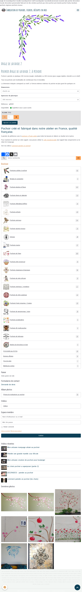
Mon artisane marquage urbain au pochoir (24, 447)
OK (78, 158)
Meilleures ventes (41, 366)
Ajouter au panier (9, 123)
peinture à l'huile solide (29, 136)
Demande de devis (8, 384)
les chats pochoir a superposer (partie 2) (23, 465)
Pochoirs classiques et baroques (41, 270)
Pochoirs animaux (41, 220)
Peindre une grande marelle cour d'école (23, 453)
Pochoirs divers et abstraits (41, 195)
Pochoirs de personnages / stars (41, 312)
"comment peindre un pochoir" (21, 146)
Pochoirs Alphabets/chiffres (41, 204)
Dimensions (5, 87)
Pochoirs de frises (41, 253)
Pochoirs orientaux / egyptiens (41, 287)
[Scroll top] (77, 587)
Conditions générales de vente (40, 589)
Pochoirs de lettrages (41, 336)
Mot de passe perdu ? (16, 431)
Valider (41, 435)
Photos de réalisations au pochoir (41, 395)
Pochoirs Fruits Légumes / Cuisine (41, 303)
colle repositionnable (50, 140)
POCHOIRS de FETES (41, 351)
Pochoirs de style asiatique (41, 295)
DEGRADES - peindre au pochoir (20, 471)
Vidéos (5, 406)
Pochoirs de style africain (41, 278)
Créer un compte (5, 431)
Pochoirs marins (41, 245)
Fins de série (41, 361)
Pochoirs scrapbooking (41, 320)
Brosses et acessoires (41, 179)
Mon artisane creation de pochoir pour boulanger (26, 459)
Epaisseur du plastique (9, 96)
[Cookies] (4, 587)
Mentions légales (23, 589)
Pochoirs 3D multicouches (41, 328)
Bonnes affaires (41, 356)
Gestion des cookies (58, 589)
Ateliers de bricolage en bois (41, 345)
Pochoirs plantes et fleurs (41, 187)
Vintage (41, 237)
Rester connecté (9, 427)
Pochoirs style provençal (41, 262)
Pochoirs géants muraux (41, 229)
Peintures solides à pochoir (41, 171)
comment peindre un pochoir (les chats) (23, 477)
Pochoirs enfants (41, 212)
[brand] (24, 10)
